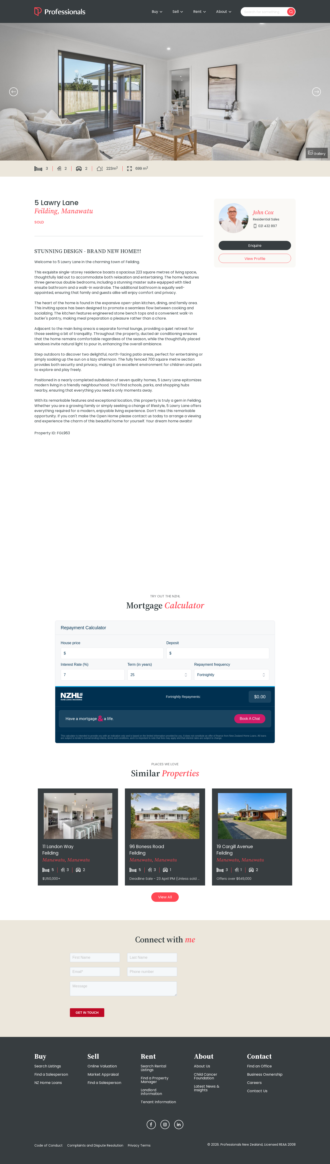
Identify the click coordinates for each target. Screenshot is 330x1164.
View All (165, 897)
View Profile (255, 258)
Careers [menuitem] (254, 1082)
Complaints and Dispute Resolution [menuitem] (95, 1145)
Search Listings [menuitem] (47, 1066)
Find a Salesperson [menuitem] (51, 1074)
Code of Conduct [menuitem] (48, 1145)
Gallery (316, 153)
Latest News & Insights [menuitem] (206, 1088)
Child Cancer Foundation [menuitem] (205, 1076)
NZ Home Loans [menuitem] (48, 1082)
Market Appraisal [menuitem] (103, 1074)
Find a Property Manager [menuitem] (154, 1079)
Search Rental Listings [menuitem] (153, 1068)
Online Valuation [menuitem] (102, 1066)
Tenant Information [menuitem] (158, 1102)
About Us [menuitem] (202, 1066)
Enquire (254, 245)
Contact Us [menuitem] (257, 1091)
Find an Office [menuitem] (259, 1066)
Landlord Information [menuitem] (151, 1091)
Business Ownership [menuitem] (265, 1074)
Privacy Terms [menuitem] (139, 1145)
